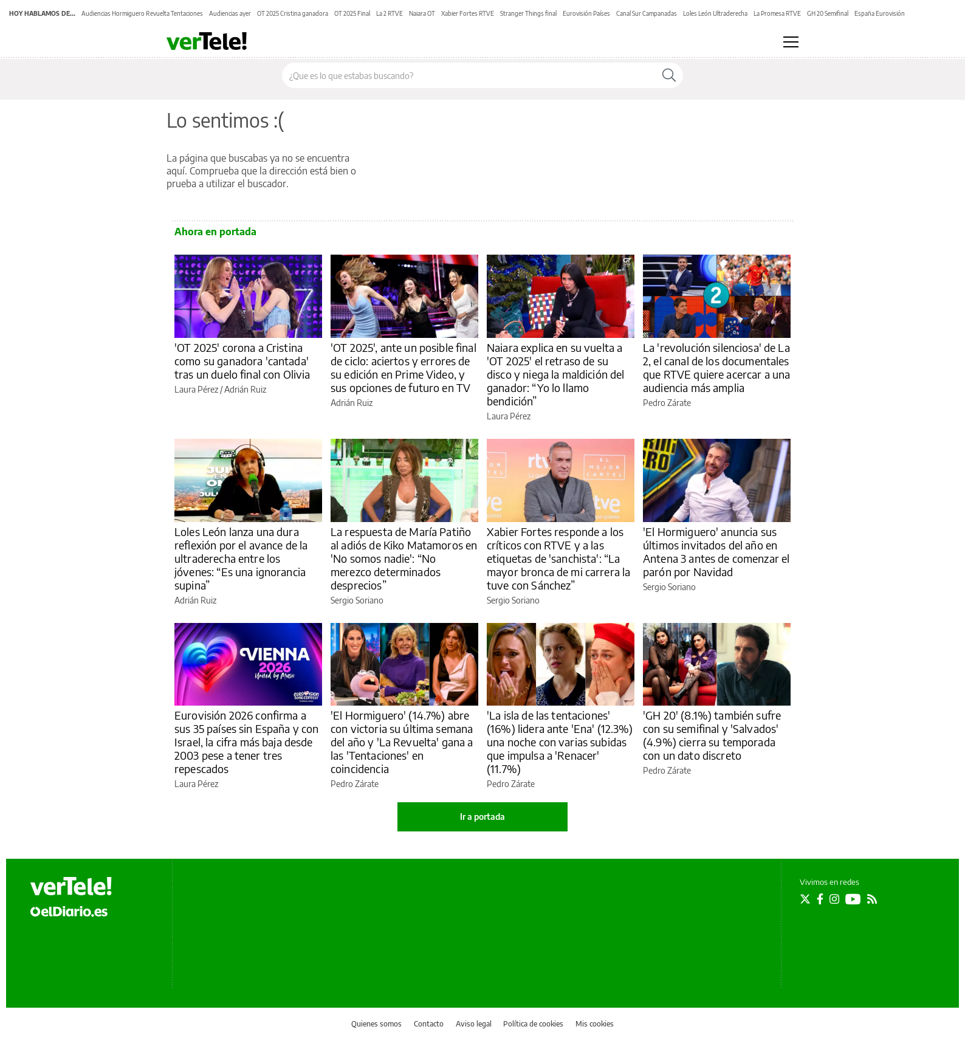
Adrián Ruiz (245, 389)
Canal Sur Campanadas (646, 13)
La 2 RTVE (389, 13)
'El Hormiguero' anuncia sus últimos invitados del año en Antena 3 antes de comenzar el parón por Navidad (716, 551)
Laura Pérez (196, 389)
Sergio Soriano (357, 600)
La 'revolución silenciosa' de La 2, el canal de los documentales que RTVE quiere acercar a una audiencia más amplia (716, 367)
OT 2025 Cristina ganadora (292, 13)
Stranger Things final (528, 13)
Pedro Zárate (667, 402)
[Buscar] (669, 75)
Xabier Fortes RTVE (467, 13)
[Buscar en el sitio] (469, 75)
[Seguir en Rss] (872, 898)
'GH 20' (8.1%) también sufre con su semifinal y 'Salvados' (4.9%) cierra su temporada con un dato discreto (712, 735)
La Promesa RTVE (777, 13)
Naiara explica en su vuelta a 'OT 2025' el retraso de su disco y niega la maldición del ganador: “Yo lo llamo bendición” (556, 374)
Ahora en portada (215, 231)
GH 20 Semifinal (827, 13)
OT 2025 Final (352, 13)
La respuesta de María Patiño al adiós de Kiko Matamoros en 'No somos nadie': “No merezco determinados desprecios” (404, 558)
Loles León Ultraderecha (715, 13)
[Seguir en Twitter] (805, 898)
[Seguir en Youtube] (853, 898)
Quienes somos (376, 1023)
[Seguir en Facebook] (820, 898)
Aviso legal (474, 1023)
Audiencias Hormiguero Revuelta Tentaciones (142, 13)
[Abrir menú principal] (790, 41)
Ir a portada (482, 816)
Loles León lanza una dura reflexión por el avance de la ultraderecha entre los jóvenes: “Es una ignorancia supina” (240, 558)
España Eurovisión (879, 13)
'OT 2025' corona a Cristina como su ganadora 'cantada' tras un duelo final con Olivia (242, 360)
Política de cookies (533, 1023)
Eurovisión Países (586, 13)
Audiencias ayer (230, 13)
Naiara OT (422, 13)
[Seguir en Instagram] (834, 898)
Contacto (429, 1023)
